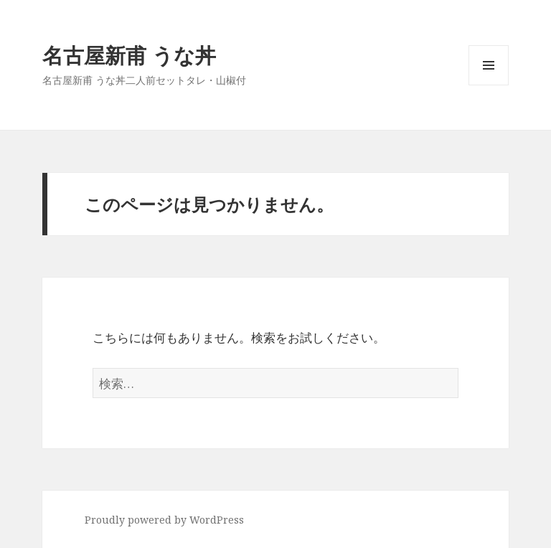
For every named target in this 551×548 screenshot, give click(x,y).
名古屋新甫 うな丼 (129, 55)
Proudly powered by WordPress (164, 519)
